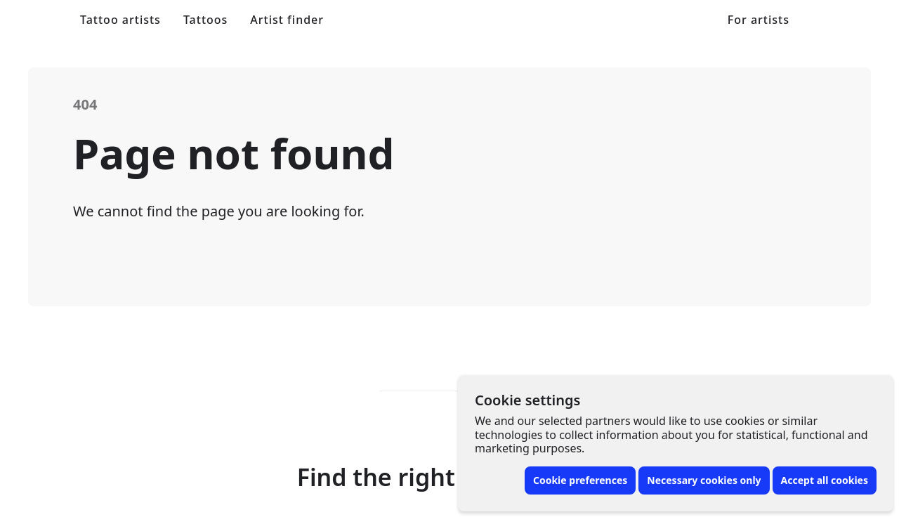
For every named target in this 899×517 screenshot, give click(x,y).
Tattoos (205, 20)
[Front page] (43, 19)
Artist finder (287, 20)
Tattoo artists (120, 20)
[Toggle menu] (857, 19)
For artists (758, 20)
